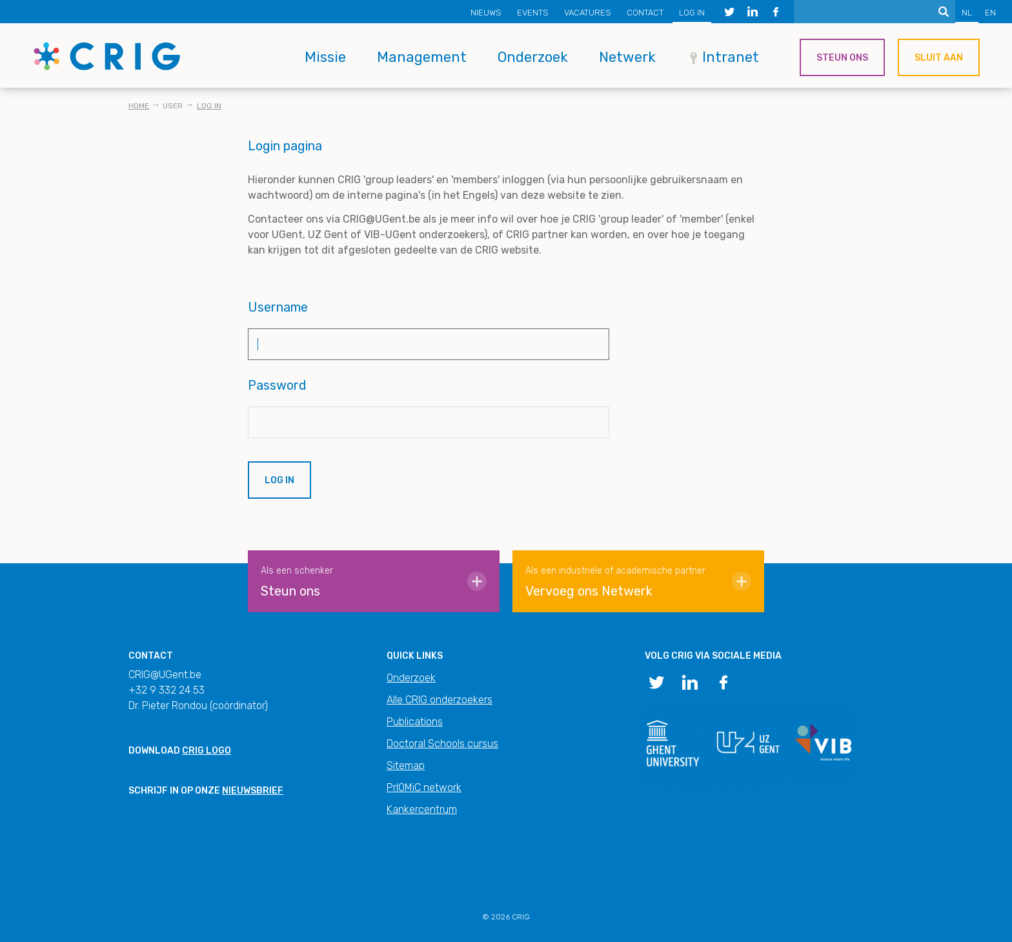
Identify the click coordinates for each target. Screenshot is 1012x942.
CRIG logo (206, 750)
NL (967, 12)
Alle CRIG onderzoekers (439, 700)
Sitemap (406, 765)
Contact (645, 12)
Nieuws (486, 12)
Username (278, 307)
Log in (692, 12)
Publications (415, 722)
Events (533, 12)
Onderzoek (533, 57)
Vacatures (587, 12)
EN (990, 12)
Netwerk (627, 57)
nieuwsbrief (252, 790)
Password (277, 385)
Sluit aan (939, 57)
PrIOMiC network (424, 787)
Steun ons (842, 57)
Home (138, 105)
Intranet (730, 57)
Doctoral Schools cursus (442, 743)
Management (422, 57)
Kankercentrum (422, 809)
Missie (325, 57)
